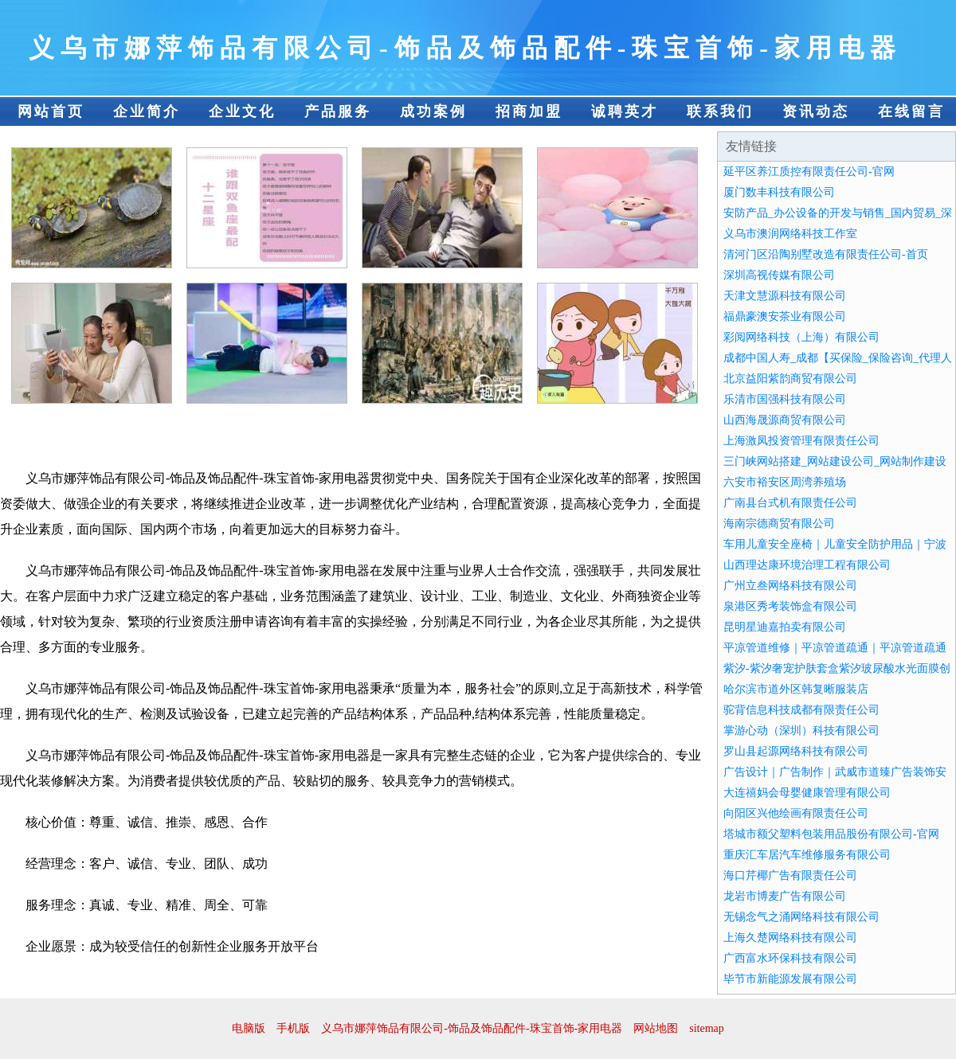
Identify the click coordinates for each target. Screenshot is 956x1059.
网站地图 (655, 1028)
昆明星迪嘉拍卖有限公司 (784, 627)
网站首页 (51, 111)
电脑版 (248, 1028)
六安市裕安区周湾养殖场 (784, 482)
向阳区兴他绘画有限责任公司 (795, 813)
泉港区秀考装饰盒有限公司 (790, 606)
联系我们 (720, 111)
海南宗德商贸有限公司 (779, 524)
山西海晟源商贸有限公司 (784, 420)
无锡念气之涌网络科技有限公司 (801, 917)
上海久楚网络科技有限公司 (790, 938)
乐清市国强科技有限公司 (784, 399)
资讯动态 (815, 111)
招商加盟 (529, 111)
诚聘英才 (624, 111)
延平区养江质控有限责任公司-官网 (809, 172)
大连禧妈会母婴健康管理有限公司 (807, 793)
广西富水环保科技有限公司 (790, 958)
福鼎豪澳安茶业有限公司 (784, 316)
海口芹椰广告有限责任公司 (790, 875)
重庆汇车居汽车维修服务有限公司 (807, 855)
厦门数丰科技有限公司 (779, 192)
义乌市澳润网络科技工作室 (790, 234)
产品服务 (337, 111)
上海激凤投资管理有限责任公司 (801, 441)
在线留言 (911, 111)
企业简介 (146, 111)
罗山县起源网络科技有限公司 (795, 751)
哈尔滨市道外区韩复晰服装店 (795, 689)
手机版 (293, 1028)
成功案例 (433, 111)
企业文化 (242, 111)
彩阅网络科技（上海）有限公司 (801, 337)
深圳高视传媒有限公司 (779, 275)
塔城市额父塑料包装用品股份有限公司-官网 (831, 834)
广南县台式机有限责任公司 (790, 503)
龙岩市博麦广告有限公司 (784, 896)
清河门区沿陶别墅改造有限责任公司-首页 (825, 254)
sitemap (706, 1028)
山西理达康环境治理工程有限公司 (807, 565)
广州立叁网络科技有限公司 (790, 586)
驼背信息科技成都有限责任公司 (801, 710)
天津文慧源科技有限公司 (784, 296)
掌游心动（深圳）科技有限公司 (801, 731)
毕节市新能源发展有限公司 (790, 979)
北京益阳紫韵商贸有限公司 (790, 379)
